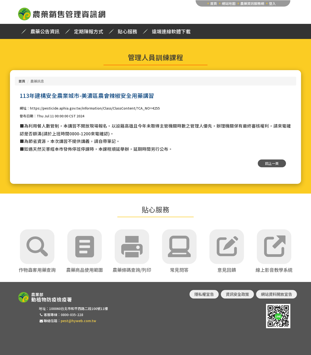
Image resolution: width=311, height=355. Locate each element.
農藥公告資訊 (45, 31)
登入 (272, 3)
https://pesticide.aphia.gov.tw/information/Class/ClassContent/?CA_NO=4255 (95, 108)
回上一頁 (272, 163)
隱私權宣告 (204, 294)
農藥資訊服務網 (252, 3)
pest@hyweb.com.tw (78, 320)
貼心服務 (127, 31)
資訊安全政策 (237, 294)
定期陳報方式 (88, 31)
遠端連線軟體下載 (171, 31)
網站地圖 (228, 3)
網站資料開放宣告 (276, 294)
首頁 (213, 3)
